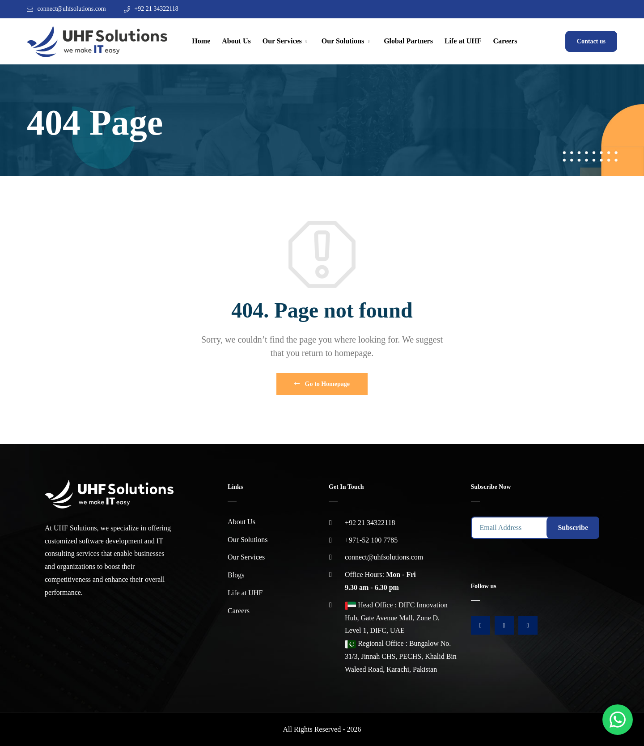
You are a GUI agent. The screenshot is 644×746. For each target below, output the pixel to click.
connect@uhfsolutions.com (72, 8)
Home (201, 41)
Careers (505, 41)
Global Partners (408, 41)
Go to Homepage (322, 384)
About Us (236, 41)
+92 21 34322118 (156, 8)
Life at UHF (463, 41)
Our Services (282, 41)
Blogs (236, 575)
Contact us (591, 41)
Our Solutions (343, 41)
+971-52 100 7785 (371, 540)
